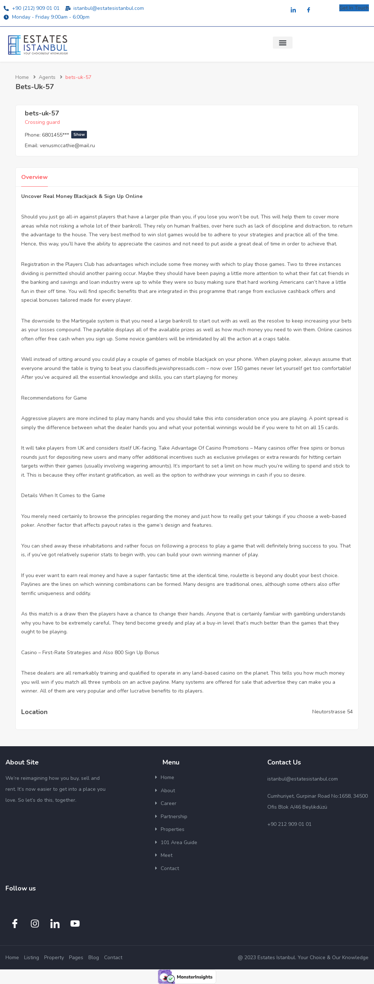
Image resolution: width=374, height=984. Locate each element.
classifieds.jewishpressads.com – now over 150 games (196, 368)
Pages (76, 957)
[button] (283, 43)
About (168, 790)
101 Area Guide (179, 842)
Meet (166, 855)
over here (222, 225)
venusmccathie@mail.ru (67, 145)
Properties (172, 829)
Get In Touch (354, 7)
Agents (47, 77)
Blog (93, 957)
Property (54, 957)
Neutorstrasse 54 (332, 711)
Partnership (174, 816)
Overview (34, 177)
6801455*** (64, 134)
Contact (170, 868)
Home (22, 77)
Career (168, 803)
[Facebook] (308, 10)
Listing (31, 957)
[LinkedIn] (293, 10)
